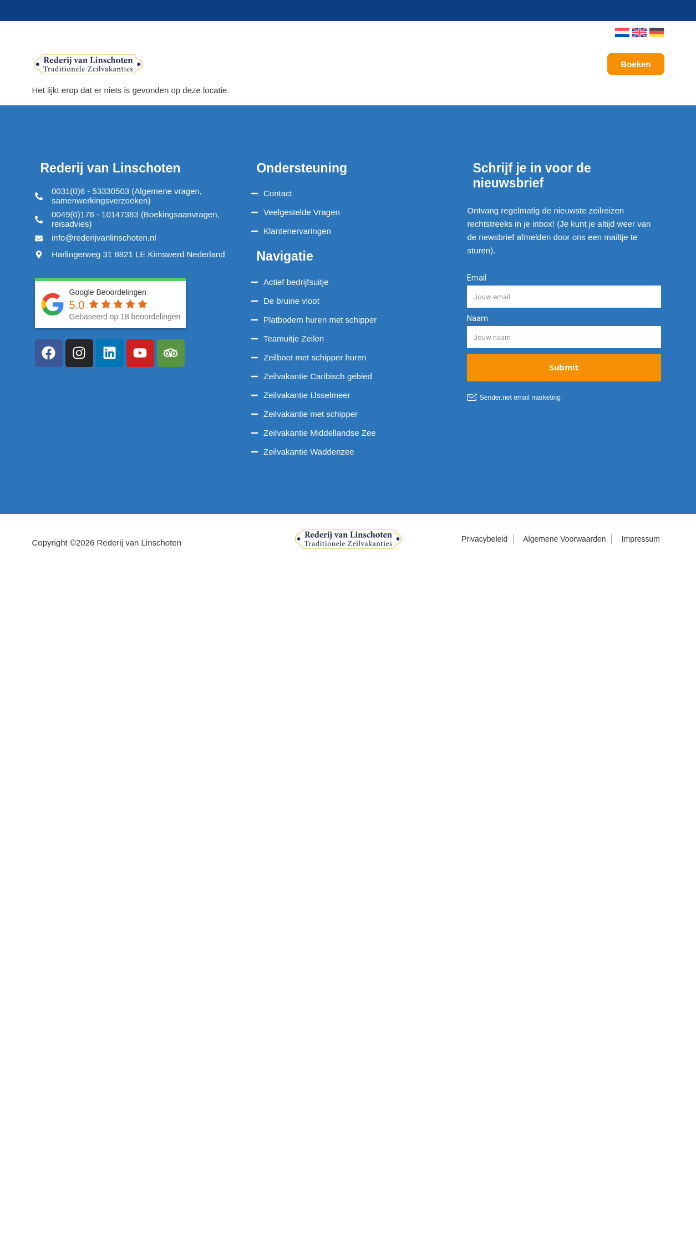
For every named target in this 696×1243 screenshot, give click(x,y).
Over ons (500, 64)
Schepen (215, 64)
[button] (591, 33)
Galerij (554, 64)
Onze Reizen (286, 64)
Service (438, 64)
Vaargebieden (368, 64)
